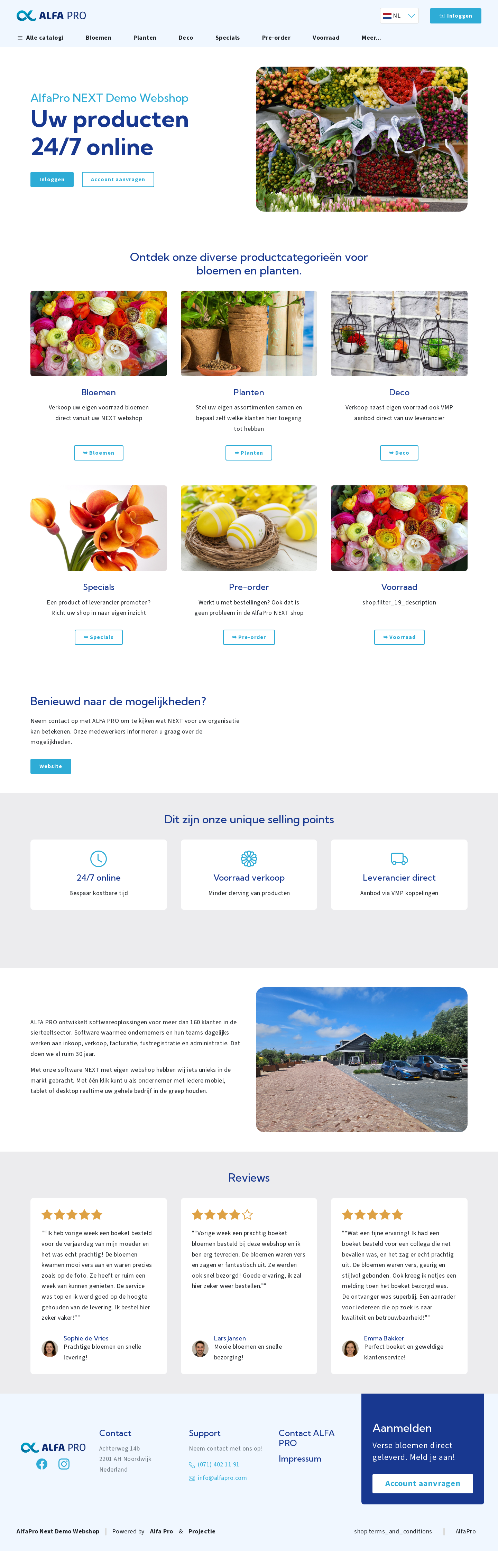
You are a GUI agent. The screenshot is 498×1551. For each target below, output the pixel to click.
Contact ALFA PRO (307, 1438)
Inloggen (455, 16)
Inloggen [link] (52, 179)
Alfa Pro (161, 1531)
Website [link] (50, 766)
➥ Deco (399, 453)
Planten (145, 38)
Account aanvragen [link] (118, 179)
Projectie (202, 1531)
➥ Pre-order (249, 637)
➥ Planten (248, 453)
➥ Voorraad (399, 637)
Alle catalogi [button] (40, 38)
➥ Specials (99, 637)
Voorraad (326, 38)
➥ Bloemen (98, 453)
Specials (227, 38)
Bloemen (99, 38)
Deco (186, 38)
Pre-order (276, 38)
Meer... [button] (371, 38)
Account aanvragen (423, 1483)
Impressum (300, 1459)
